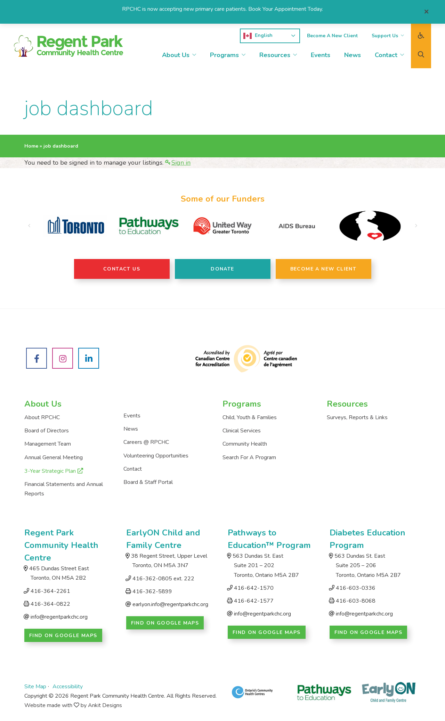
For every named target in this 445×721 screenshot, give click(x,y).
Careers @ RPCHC (146, 442)
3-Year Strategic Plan (50, 471)
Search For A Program (249, 457)
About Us (175, 55)
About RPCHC (42, 417)
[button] (29, 226)
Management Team (47, 444)
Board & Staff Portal (148, 482)
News (352, 55)
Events (320, 55)
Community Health (244, 444)
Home (31, 146)
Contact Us (121, 269)
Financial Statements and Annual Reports (63, 488)
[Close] (426, 12)
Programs (224, 55)
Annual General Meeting (53, 457)
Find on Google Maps (63, 635)
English (258, 36)
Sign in (181, 162)
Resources (274, 55)
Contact (386, 55)
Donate (222, 269)
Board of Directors (46, 430)
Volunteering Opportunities (155, 456)
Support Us (385, 35)
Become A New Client (332, 35)
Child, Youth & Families (249, 417)
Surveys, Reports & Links (357, 417)
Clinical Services (241, 430)
